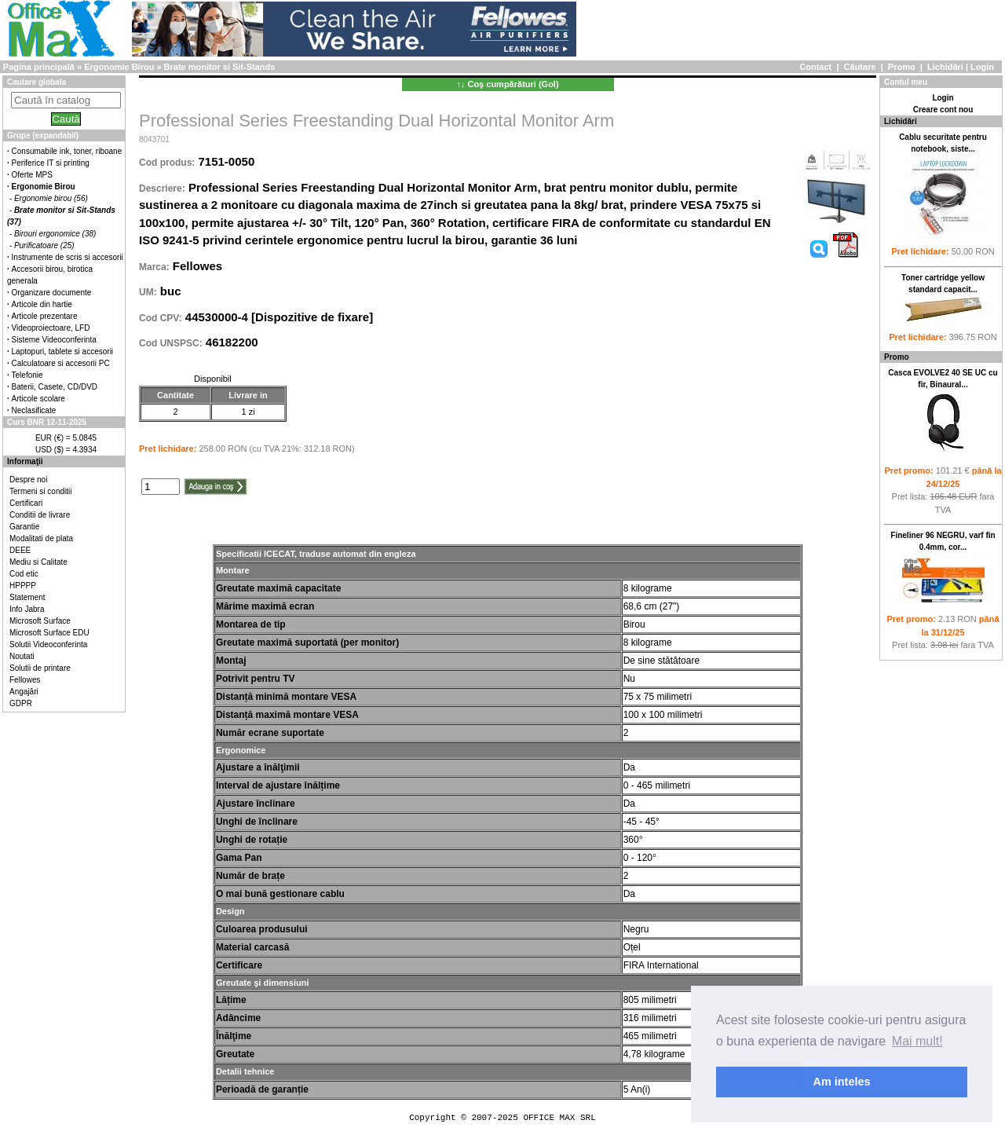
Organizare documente (52, 292)
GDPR (20, 703)
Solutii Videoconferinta (48, 644)
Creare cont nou (943, 109)
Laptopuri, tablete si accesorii (63, 351)
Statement (27, 597)
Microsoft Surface (40, 621)
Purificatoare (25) (44, 245)
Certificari (25, 503)
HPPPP (22, 585)
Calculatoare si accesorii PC (61, 363)
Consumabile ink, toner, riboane (67, 151)
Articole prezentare (45, 316)
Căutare (860, 66)
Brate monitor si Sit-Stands (220, 66)
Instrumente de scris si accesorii (67, 257)
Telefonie (27, 375)
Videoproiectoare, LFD (51, 328)
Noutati (22, 656)
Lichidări (945, 66)
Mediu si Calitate (38, 562)
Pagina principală (39, 66)
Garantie (24, 526)
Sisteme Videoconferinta (54, 339)
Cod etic (23, 573)
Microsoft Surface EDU (49, 632)
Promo (901, 66)
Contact (815, 66)
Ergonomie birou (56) (51, 198)
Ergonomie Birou (119, 66)
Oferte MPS (32, 174)
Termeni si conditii (40, 491)
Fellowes (24, 680)
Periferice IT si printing (51, 163)
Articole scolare (38, 398)
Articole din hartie (42, 304)
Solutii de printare (40, 668)
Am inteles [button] (842, 1081)
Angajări (23, 691)
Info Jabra (26, 609)
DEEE (20, 550)
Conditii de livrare (39, 515)
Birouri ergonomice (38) (55, 233)
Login (982, 66)
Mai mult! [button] (917, 1041)
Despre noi (28, 479)
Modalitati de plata (41, 538)
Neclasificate (34, 410)
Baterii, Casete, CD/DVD (54, 387)
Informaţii (25, 461)
